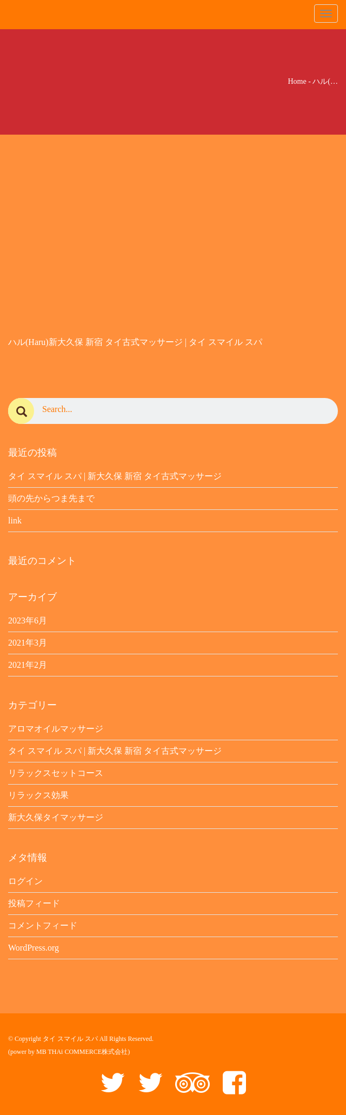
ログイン (25, 881)
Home (297, 81)
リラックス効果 (38, 795)
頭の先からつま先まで (51, 498)
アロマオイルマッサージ (55, 728)
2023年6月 (27, 620)
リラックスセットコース (55, 773)
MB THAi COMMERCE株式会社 (82, 1052)
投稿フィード (34, 903)
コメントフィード (42, 925)
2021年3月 (27, 642)
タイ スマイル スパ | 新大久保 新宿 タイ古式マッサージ (115, 476)
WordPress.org (33, 947)
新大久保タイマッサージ (55, 817)
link (15, 520)
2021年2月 (27, 664)
